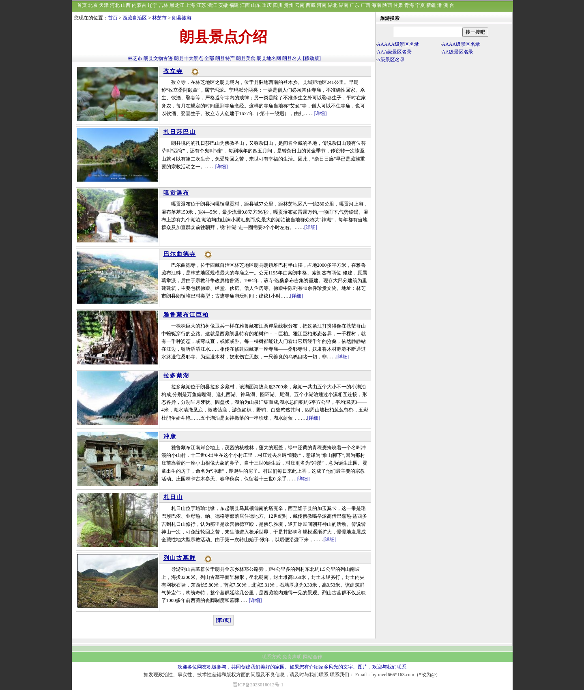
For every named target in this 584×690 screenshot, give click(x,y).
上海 (190, 5)
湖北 (332, 5)
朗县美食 (246, 58)
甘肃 (398, 5)
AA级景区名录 (457, 52)
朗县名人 (292, 58)
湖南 (343, 5)
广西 (365, 5)
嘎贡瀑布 (176, 193)
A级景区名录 (391, 59)
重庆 (267, 5)
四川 (278, 5)
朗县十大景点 (188, 58)
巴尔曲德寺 (179, 254)
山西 (126, 5)
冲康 (169, 436)
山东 (256, 5)
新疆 (431, 5)
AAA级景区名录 (394, 52)
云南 (300, 5)
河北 (115, 5)
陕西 (387, 5)
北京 (93, 5)
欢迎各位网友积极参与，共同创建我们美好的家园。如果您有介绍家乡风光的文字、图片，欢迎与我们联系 (292, 667)
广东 (354, 5)
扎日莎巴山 (179, 132)
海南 (376, 5)
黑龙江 (177, 5)
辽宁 (152, 5)
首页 (82, 5)
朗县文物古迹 (158, 58)
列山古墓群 (179, 558)
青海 (409, 5)
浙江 (212, 5)
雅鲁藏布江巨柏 (186, 315)
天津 (104, 5)
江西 (245, 5)
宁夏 (420, 5)
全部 (209, 58)
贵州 (289, 5)
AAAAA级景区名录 (398, 44)
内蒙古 (139, 5)
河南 (321, 5)
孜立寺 (173, 71)
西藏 (311, 5)
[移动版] (312, 58)
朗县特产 (225, 58)
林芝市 (159, 18)
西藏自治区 (134, 18)
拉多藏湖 (176, 376)
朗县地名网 (269, 58)
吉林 (163, 5)
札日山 (173, 497)
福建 (234, 5)
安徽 (223, 5)
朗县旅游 (181, 18)
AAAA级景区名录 (461, 44)
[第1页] (223, 620)
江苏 (201, 5)
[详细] (320, 113)
